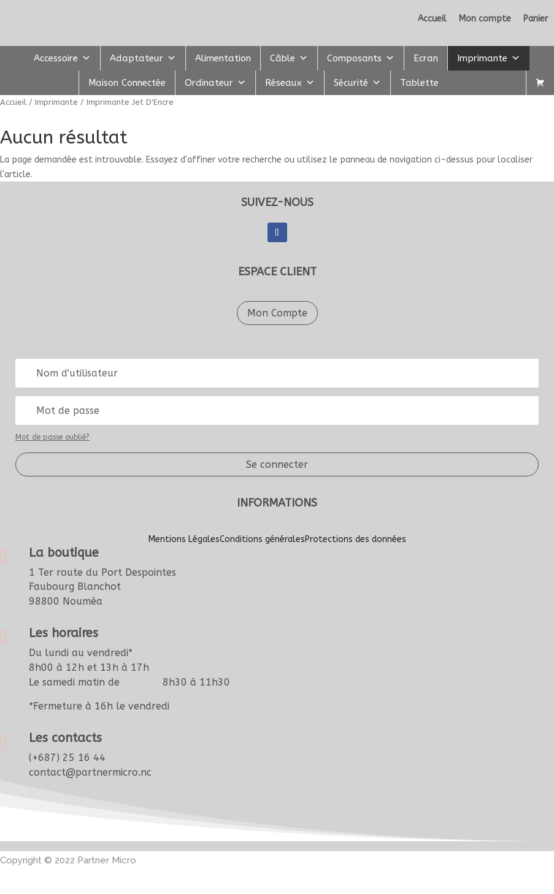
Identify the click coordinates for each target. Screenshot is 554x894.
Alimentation (223, 58)
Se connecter (277, 464)
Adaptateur (143, 58)
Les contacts (65, 738)
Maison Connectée (127, 82)
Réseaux (290, 82)
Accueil (13, 102)
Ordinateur (215, 82)
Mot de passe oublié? (52, 437)
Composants (360, 58)
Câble (289, 58)
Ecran (426, 58)
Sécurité (357, 82)
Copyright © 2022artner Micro (68, 860)
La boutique (64, 553)
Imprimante (488, 58)
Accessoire (62, 58)
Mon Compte (277, 313)
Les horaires (63, 633)
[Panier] (540, 83)
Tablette (419, 82)
